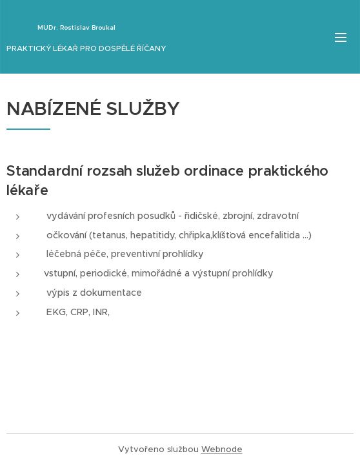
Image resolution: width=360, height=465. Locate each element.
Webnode (222, 449)
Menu (340, 37)
